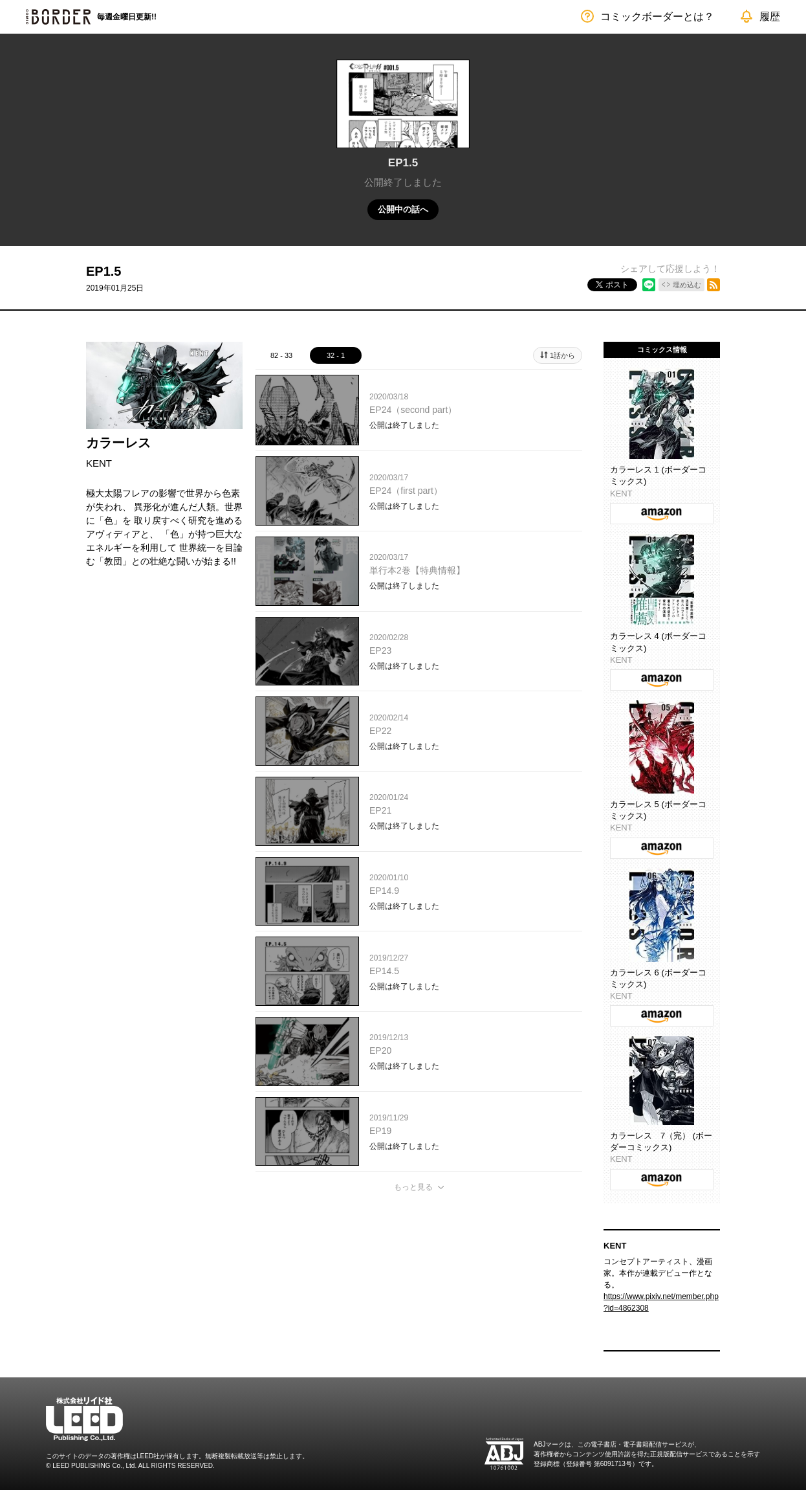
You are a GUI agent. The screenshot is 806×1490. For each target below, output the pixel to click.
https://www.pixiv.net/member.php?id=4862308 (661, 1302)
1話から (562, 355)
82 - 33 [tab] (281, 355)
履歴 (769, 16)
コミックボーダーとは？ (657, 16)
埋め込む (687, 285)
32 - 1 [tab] (336, 355)
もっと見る (413, 1187)
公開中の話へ (403, 209)
